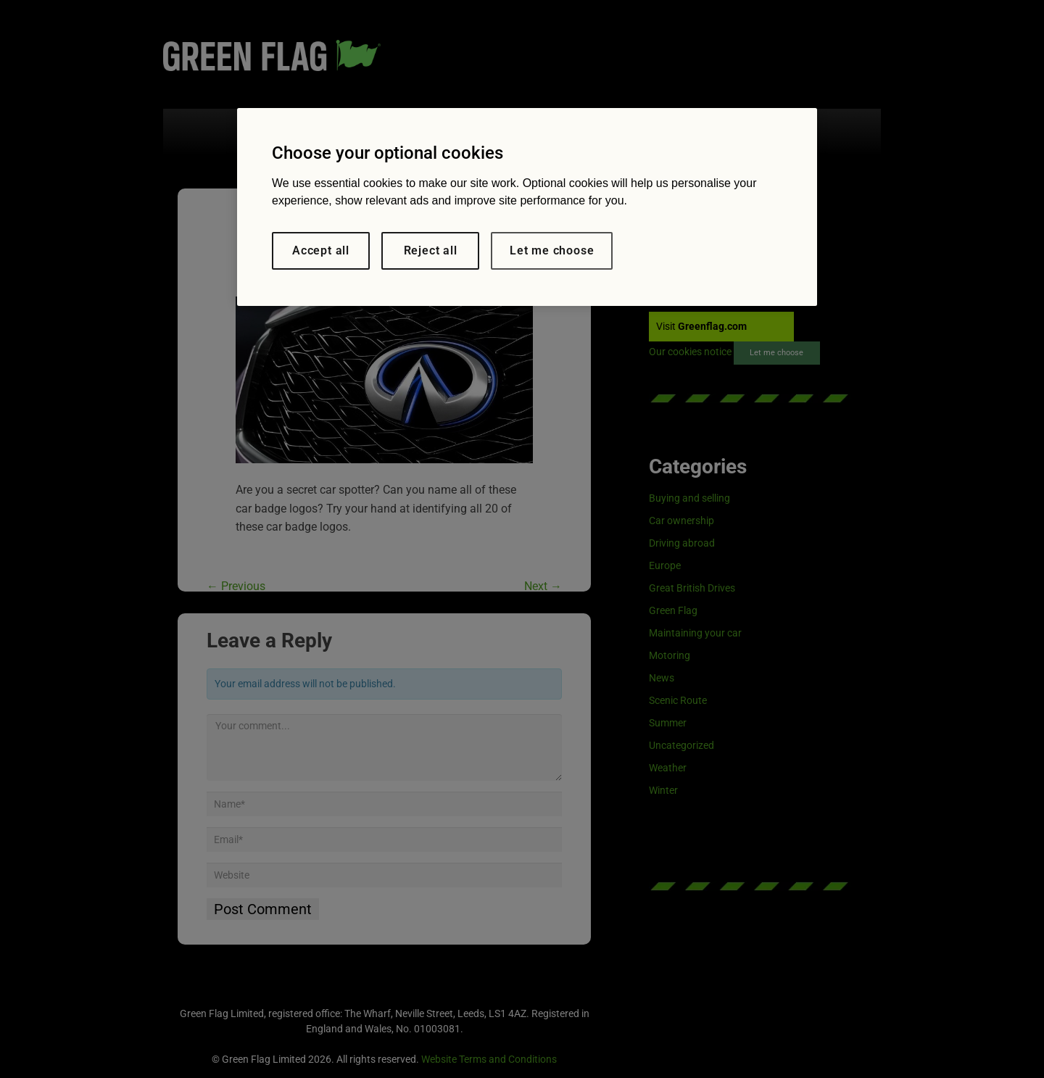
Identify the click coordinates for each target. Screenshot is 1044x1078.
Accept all (320, 250)
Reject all (430, 250)
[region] (527, 207)
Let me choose (552, 250)
